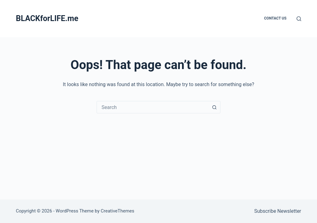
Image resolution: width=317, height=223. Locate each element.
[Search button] (214, 107)
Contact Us (275, 18)
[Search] (299, 18)
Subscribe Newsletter (277, 211)
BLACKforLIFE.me (47, 18)
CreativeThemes (117, 211)
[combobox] (152, 107)
